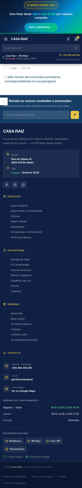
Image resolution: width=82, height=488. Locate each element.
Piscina (15, 285)
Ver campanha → (41, 27)
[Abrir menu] (6, 39)
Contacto (16, 329)
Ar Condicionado (20, 264)
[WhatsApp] (23, 184)
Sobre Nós (16, 313)
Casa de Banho (19, 205)
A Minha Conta (19, 334)
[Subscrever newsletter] (75, 115)
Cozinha (15, 216)
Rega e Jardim (19, 221)
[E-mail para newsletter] (36, 115)
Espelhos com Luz (21, 280)
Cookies (62, 476)
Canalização (18, 226)
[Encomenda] (76, 39)
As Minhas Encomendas (24, 339)
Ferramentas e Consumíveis (26, 232)
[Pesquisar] (41, 48)
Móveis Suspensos (21, 275)
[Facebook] (6, 184)
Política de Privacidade (14, 476)
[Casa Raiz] (19, 39)
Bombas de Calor (20, 259)
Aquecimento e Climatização (26, 210)
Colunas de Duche (21, 270)
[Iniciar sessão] (68, 39)
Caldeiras (16, 291)
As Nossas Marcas (21, 237)
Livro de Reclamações (14, 483)
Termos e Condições (42, 476)
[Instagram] (14, 184)
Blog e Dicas (18, 318)
